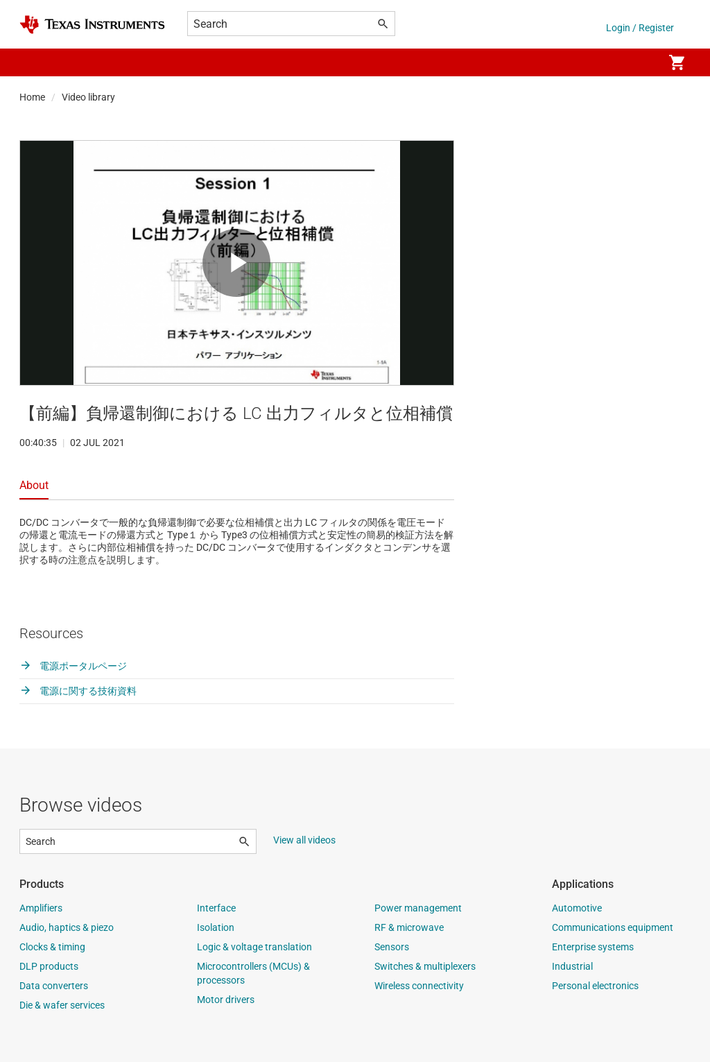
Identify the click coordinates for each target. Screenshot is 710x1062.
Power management (418, 908)
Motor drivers (225, 999)
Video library (88, 97)
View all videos (304, 840)
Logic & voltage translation (254, 946)
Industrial (572, 966)
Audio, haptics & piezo (66, 927)
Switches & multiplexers (425, 966)
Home (32, 97)
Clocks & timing (52, 946)
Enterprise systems (593, 946)
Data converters (53, 985)
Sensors (391, 946)
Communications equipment (612, 927)
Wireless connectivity (419, 985)
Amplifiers (40, 908)
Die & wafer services (62, 1005)
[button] (33, 62)
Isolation (215, 927)
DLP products (48, 966)
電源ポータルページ (73, 665)
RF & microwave (409, 927)
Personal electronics (595, 985)
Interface (216, 908)
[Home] (92, 24)
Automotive (577, 908)
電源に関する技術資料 (78, 690)
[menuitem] (637, 62)
